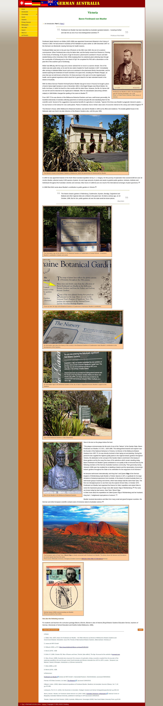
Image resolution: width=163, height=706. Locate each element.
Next (140, 629)
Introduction (25, 11)
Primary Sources (26, 22)
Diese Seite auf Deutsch (51, 629)
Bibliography (25, 25)
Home (23, 9)
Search (24, 30)
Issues (23, 17)
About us (24, 32)
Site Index (24, 27)
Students (24, 19)
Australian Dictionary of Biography (96, 693)
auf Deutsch (25, 35)
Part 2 (62, 23)
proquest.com (116, 654)
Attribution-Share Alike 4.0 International (92, 558)
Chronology (25, 14)
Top (23, 704)
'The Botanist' (71, 680)
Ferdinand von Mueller (50, 677)
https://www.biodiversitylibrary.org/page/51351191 (73, 647)
